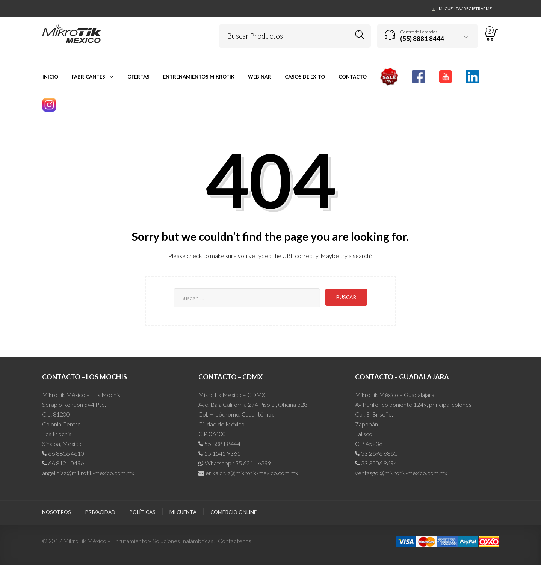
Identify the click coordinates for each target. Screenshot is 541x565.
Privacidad (100, 512)
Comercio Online (233, 512)
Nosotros (56, 512)
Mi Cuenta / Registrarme (465, 8)
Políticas (142, 512)
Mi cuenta (182, 512)
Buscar (359, 34)
